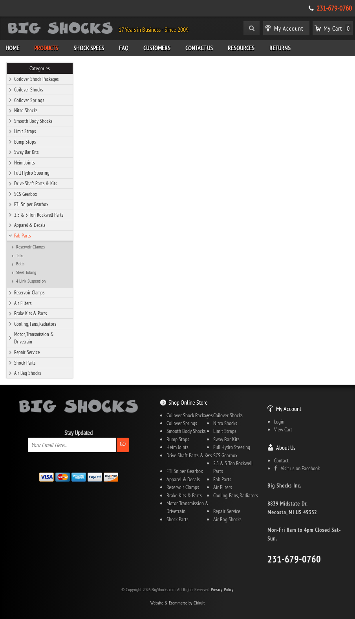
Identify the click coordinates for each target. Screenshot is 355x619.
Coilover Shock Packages (36, 79)
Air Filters (22, 303)
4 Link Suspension (31, 281)
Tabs (19, 255)
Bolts (20, 264)
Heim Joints (24, 162)
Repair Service (27, 352)
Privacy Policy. (222, 589)
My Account (288, 409)
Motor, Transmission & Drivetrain (34, 338)
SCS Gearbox (25, 194)
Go (123, 443)
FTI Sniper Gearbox (31, 204)
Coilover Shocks (28, 89)
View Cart (283, 429)
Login (279, 421)
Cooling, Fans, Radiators (35, 324)
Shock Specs (88, 48)
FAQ (123, 48)
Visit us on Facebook (297, 468)
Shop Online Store (188, 402)
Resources (241, 48)
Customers (156, 48)
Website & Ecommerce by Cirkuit (177, 603)
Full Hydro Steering (31, 173)
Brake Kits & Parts (30, 313)
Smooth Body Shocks (33, 121)
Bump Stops (25, 142)
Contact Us (199, 48)
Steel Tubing (26, 272)
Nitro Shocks (25, 110)
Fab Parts (22, 235)
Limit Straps (25, 131)
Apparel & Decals (29, 225)
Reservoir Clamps (30, 247)
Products (46, 48)
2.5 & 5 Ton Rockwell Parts (38, 215)
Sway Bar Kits (26, 152)
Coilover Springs (29, 100)
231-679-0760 (334, 8)
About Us (285, 447)
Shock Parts (24, 363)
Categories (39, 68)
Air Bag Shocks (27, 373)
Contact (281, 460)
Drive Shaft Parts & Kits (35, 183)
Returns (280, 48)
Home (12, 48)
